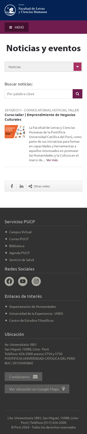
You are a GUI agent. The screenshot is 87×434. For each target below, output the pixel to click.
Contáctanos (23, 376)
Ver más (52, 160)
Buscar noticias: (19, 83)
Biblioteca (16, 246)
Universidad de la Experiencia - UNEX (36, 313)
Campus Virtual (20, 232)
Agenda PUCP (19, 253)
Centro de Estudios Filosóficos (31, 320)
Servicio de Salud (21, 260)
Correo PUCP (19, 239)
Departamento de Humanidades (32, 306)
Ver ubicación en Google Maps (37, 389)
